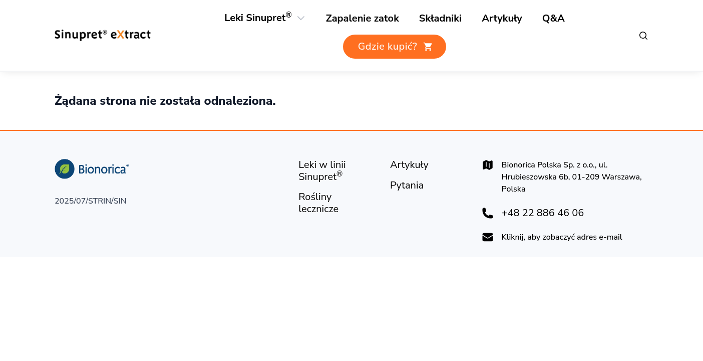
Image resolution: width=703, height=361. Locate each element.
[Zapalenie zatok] (362, 19)
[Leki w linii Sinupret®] (336, 171)
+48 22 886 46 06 (543, 213)
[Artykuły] (502, 19)
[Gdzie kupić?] (394, 47)
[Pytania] (407, 185)
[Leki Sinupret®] (258, 18)
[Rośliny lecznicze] (440, 19)
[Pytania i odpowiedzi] (553, 19)
